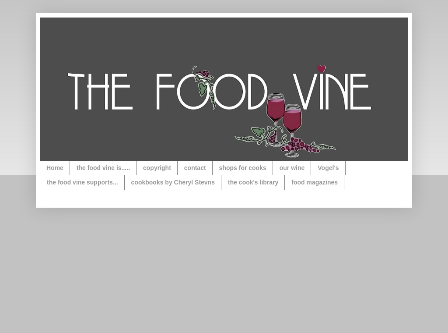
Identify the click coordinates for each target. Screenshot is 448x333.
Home (54, 167)
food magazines (314, 182)
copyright (157, 167)
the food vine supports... (82, 182)
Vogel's (328, 167)
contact (195, 167)
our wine (292, 167)
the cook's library (253, 182)
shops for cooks (242, 167)
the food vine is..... (103, 167)
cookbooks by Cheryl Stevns (173, 182)
